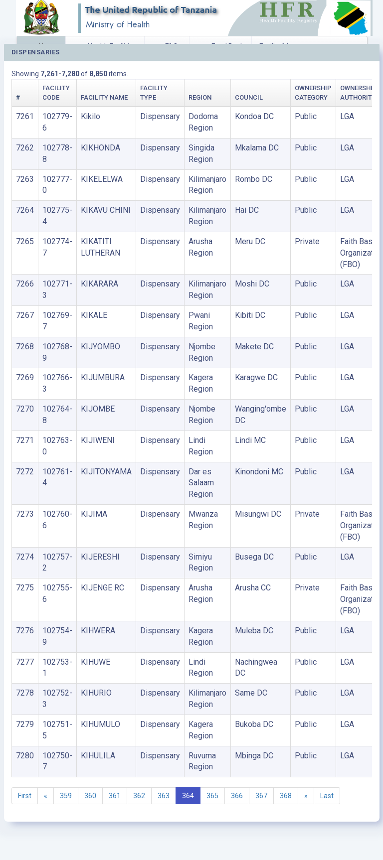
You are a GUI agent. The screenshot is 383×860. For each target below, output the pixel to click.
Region (200, 97)
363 (164, 796)
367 (261, 796)
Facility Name (104, 97)
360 (90, 796)
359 (66, 796)
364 (188, 796)
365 (212, 796)
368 (286, 796)
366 (237, 796)
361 (115, 796)
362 (139, 796)
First (24, 796)
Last (327, 796)
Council (249, 97)
